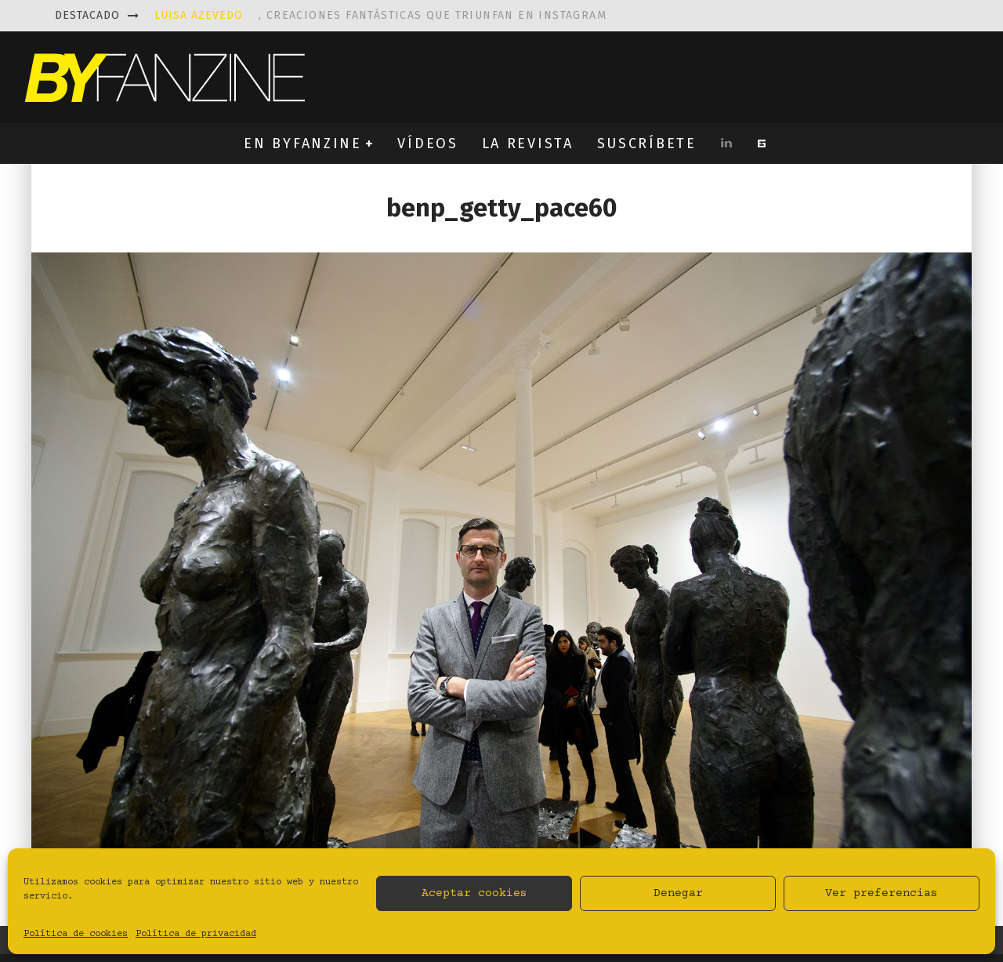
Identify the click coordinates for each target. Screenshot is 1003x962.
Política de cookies (76, 934)
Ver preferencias (881, 893)
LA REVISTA (528, 143)
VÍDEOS (427, 143)
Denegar (678, 893)
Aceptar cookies (474, 893)
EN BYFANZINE (302, 143)
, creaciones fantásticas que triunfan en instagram (380, 15)
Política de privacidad (196, 934)
